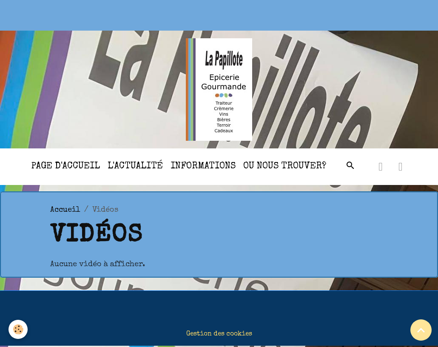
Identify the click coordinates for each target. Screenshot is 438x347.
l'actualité (135, 166)
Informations (203, 166)
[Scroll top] (421, 330)
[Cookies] (18, 329)
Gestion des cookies (219, 334)
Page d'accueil (65, 166)
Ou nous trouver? (284, 166)
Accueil (65, 210)
